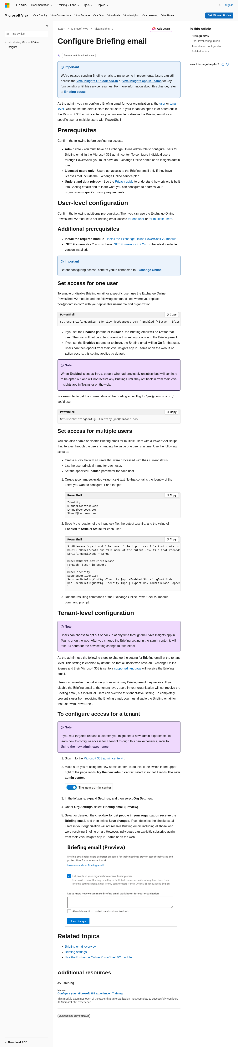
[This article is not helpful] (227, 64)
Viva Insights (102, 28)
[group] (119, 322)
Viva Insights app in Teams (142, 81)
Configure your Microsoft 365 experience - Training (90, 993)
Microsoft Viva (79, 28)
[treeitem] (26, 44)
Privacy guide (124, 181)
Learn (61, 28)
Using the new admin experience (85, 746)
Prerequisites (200, 36)
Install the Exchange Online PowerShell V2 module (141, 239)
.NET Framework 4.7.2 (128, 244)
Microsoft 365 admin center (102, 758)
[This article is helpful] (222, 64)
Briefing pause (75, 91)
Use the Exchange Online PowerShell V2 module (98, 957)
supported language (127, 668)
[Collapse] (47, 25)
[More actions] (177, 29)
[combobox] (26, 34)
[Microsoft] (7, 5)
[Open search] (220, 5)
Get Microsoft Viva (219, 15)
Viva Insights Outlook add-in (97, 81)
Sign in (229, 5)
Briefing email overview (81, 946)
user (162, 103)
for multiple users (160, 219)
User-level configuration (206, 41)
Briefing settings (76, 952)
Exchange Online (148, 270)
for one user (136, 219)
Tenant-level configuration (207, 46)
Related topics (200, 51)
